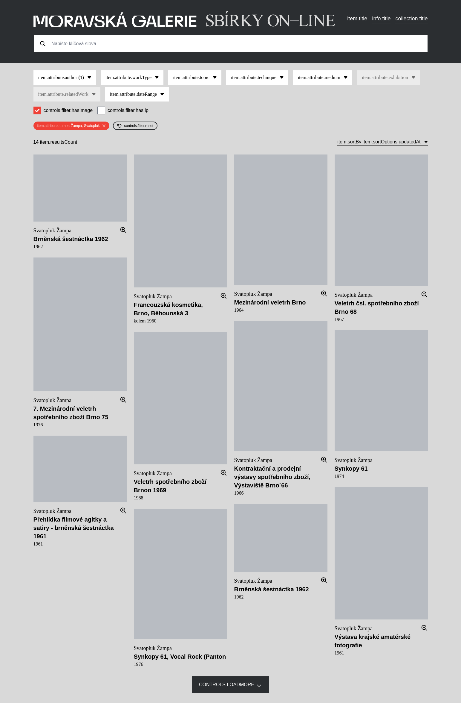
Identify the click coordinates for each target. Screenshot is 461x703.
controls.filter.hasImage (68, 110)
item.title (357, 19)
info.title (381, 19)
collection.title (411, 19)
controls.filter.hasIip (128, 110)
